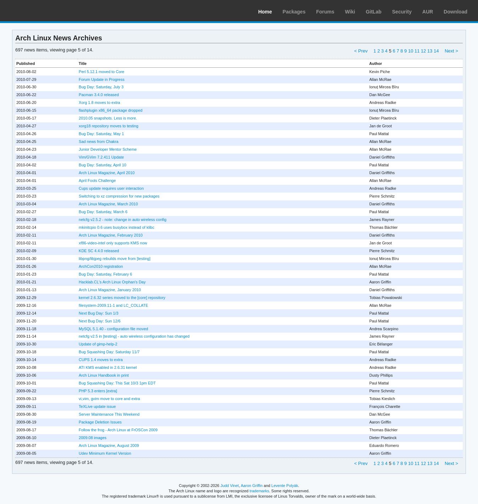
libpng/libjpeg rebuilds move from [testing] (114, 258)
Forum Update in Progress (101, 79)
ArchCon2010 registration (101, 266)
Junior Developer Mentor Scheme (108, 149)
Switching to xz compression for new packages (119, 196)
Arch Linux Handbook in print (104, 375)
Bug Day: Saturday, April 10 (102, 165)
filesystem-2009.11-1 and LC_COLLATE (113, 305)
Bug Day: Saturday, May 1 (101, 134)
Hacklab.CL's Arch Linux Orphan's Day (112, 282)
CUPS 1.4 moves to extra (101, 360)
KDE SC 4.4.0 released (99, 251)
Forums (325, 12)
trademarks (259, 491)
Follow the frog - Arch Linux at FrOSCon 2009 (118, 430)
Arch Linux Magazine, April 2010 (107, 173)
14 (436, 51)
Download (455, 12)
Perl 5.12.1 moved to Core (101, 72)
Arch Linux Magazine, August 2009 (109, 445)
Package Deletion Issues (100, 422)
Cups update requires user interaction (111, 188)
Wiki (350, 12)
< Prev (361, 51)
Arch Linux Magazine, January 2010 (110, 290)
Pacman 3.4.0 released (99, 95)
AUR (427, 12)
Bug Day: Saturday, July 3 (101, 87)
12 (423, 51)
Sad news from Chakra (98, 141)
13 (429, 51)
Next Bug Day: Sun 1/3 (98, 313)
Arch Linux (39, 11)
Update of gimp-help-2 (98, 344)
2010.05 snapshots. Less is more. (108, 118)
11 (417, 51)
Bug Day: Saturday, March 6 (103, 212)
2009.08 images (92, 438)
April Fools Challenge (97, 180)
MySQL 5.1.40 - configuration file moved (113, 329)
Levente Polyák (284, 485)
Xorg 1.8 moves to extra (99, 102)
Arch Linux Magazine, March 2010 (108, 204)
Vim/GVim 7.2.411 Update (101, 157)
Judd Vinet (229, 485)
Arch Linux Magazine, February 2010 (110, 235)
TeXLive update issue (97, 406)
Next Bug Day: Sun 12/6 (99, 321)
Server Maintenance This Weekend (109, 414)
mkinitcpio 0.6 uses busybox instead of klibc (116, 227)
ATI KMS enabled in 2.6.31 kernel (107, 367)
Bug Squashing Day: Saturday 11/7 (109, 352)
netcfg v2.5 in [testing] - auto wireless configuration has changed (134, 336)
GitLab (373, 12)
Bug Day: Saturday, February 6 (105, 274)
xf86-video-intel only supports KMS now (113, 243)
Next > (451, 51)
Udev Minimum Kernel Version (105, 453)
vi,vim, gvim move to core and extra (109, 399)
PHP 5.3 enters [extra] (98, 391)
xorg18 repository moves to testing (108, 126)
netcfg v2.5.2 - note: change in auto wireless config (122, 219)
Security (402, 12)
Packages (294, 12)
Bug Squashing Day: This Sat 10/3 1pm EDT (117, 383)
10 (410, 51)
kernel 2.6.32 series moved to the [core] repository (122, 297)
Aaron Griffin (252, 485)
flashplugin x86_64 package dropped (110, 110)
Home (265, 12)
